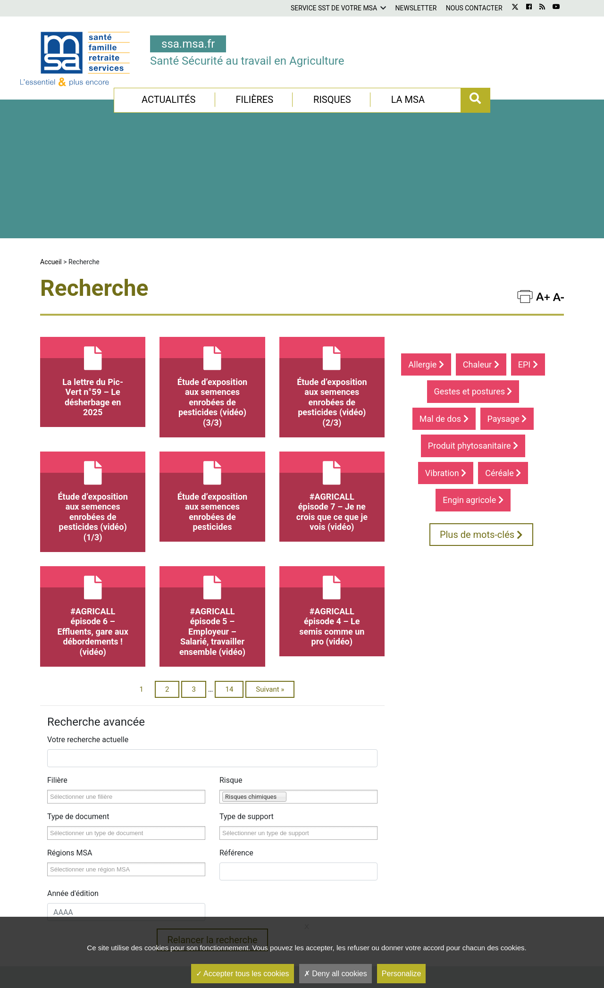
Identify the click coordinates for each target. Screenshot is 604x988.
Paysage (507, 313)
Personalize (401, 974)
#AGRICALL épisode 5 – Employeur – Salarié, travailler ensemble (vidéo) (212, 506)
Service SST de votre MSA (334, 8)
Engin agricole (473, 394)
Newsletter (416, 8)
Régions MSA (69, 747)
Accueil (51, 156)
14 (229, 583)
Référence (236, 747)
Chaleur (481, 259)
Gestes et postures (473, 286)
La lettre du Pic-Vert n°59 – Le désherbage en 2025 (92, 271)
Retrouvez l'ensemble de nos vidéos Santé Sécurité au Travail (302, 913)
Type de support (246, 710)
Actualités (169, 99)
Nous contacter (474, 8)
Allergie (426, 259)
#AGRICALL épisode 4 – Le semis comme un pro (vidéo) (332, 501)
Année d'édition (73, 787)
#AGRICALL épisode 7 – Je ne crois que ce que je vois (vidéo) (332, 386)
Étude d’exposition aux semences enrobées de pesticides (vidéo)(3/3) (212, 276)
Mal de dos (444, 313)
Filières (254, 99)
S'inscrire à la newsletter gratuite (461, 911)
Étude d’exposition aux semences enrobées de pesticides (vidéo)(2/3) (332, 276)
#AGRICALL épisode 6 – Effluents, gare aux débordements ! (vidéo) (92, 506)
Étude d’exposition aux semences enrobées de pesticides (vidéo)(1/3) (92, 391)
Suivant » (270, 583)
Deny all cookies (335, 974)
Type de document (78, 710)
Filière (57, 674)
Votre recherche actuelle (87, 633)
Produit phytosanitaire (473, 340)
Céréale (503, 367)
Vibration (445, 367)
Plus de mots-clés (481, 429)
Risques (332, 99)
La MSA (408, 99)
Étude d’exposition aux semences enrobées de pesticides (212, 386)
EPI (528, 259)
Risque (230, 674)
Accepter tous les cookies (242, 974)
